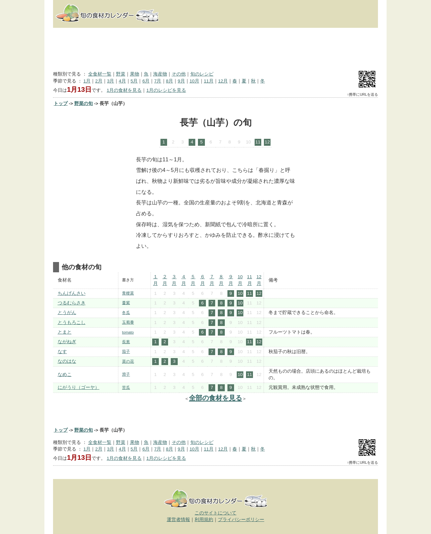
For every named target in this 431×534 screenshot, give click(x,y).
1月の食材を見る (124, 90)
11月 (209, 81)
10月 (194, 81)
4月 (122, 81)
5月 (134, 81)
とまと (65, 332)
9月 (181, 81)
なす (62, 351)
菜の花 (128, 361)
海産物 (160, 74)
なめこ (65, 374)
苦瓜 (126, 388)
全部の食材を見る (215, 397)
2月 (98, 81)
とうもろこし (72, 322)
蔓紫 (126, 303)
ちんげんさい (72, 293)
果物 (134, 74)
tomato (128, 332)
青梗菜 (128, 293)
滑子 (126, 374)
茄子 (126, 351)
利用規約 (204, 519)
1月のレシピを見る (166, 90)
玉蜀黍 (128, 322)
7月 (157, 81)
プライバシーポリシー (241, 519)
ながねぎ (67, 341)
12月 (223, 81)
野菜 (120, 74)
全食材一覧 (99, 74)
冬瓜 (126, 313)
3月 (110, 81)
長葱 (126, 342)
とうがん (67, 312)
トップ (61, 103)
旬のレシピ (202, 74)
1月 (87, 81)
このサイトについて (215, 512)
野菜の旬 (83, 103)
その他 (179, 74)
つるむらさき (72, 302)
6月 (146, 81)
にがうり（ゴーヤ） (78, 387)
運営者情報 (178, 519)
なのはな (67, 361)
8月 (169, 81)
